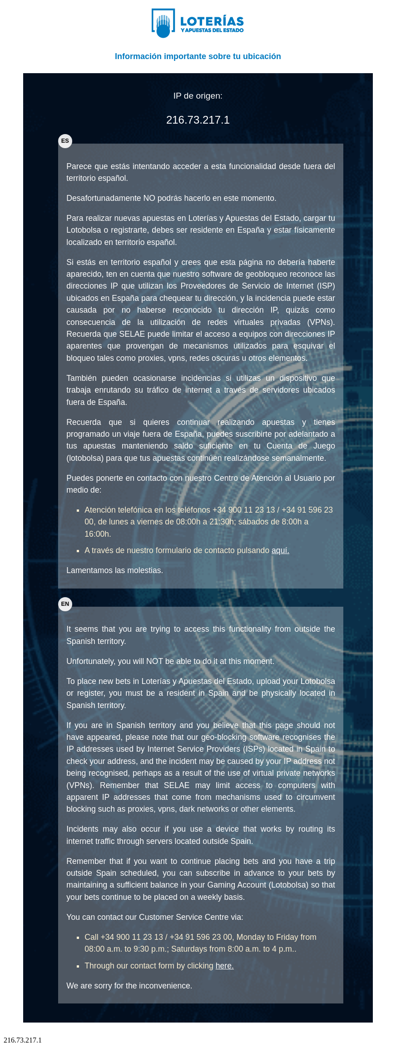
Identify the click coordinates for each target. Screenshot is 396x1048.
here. (225, 965)
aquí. (280, 550)
